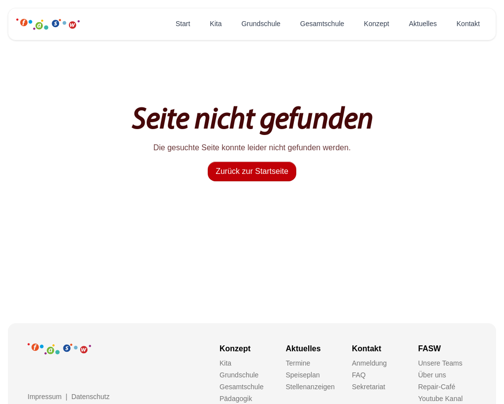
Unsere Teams (440, 363)
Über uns (432, 375)
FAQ (359, 375)
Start (183, 24)
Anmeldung (369, 363)
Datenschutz (90, 397)
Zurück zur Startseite (252, 171)
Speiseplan (303, 375)
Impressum (45, 397)
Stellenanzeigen (310, 387)
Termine (298, 363)
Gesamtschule (322, 24)
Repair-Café (436, 387)
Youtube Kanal (440, 399)
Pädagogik (236, 399)
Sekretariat (368, 387)
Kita (215, 24)
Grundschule (260, 24)
